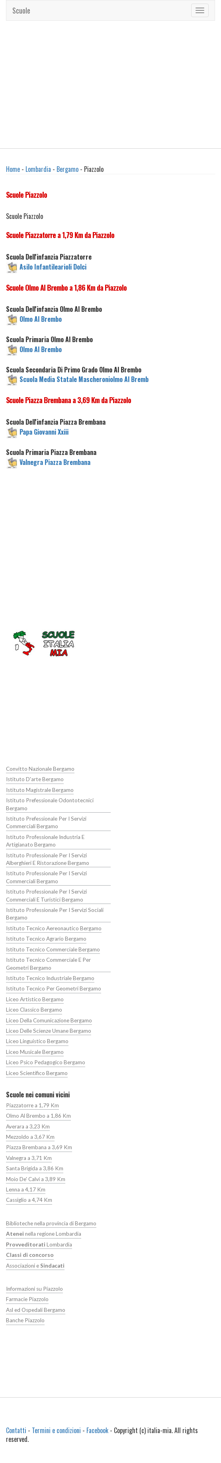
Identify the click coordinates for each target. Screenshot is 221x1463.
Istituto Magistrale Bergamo (40, 790)
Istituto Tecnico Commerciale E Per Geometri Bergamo (48, 964)
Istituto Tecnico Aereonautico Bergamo (54, 928)
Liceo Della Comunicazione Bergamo (49, 1020)
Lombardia (38, 169)
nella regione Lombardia (43, 1234)
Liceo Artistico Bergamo (35, 999)
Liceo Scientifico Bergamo (37, 1073)
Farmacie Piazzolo (27, 1299)
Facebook (97, 1430)
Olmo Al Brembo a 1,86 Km (38, 1116)
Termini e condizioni (56, 1430)
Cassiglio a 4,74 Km (29, 1200)
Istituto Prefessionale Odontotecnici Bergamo (50, 804)
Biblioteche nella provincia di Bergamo (51, 1223)
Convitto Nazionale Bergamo (40, 769)
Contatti (16, 1430)
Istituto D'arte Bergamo (35, 779)
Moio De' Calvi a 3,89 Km (35, 1179)
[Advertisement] (110, 84)
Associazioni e (35, 1265)
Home (13, 169)
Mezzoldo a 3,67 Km (30, 1137)
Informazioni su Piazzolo (34, 1289)
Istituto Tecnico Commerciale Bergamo (53, 949)
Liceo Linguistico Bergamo (37, 1041)
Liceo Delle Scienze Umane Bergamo (48, 1031)
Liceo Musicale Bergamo (35, 1052)
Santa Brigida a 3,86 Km (34, 1168)
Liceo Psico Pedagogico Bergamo (45, 1062)
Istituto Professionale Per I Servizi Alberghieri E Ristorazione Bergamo (47, 859)
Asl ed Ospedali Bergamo (35, 1310)
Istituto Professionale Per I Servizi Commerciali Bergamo (46, 877)
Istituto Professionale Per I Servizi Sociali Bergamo (55, 914)
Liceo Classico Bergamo (34, 1009)
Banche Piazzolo (25, 1320)
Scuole (21, 10)
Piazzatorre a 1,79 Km (32, 1105)
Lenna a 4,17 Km (25, 1189)
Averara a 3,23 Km (28, 1126)
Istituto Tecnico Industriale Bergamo (50, 978)
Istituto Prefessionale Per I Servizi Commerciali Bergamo (46, 822)
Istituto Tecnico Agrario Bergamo (46, 938)
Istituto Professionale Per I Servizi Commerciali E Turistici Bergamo (46, 895)
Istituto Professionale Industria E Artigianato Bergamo (45, 841)
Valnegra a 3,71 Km (29, 1158)
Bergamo (67, 169)
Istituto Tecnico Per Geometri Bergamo (53, 988)
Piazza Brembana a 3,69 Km (39, 1147)
